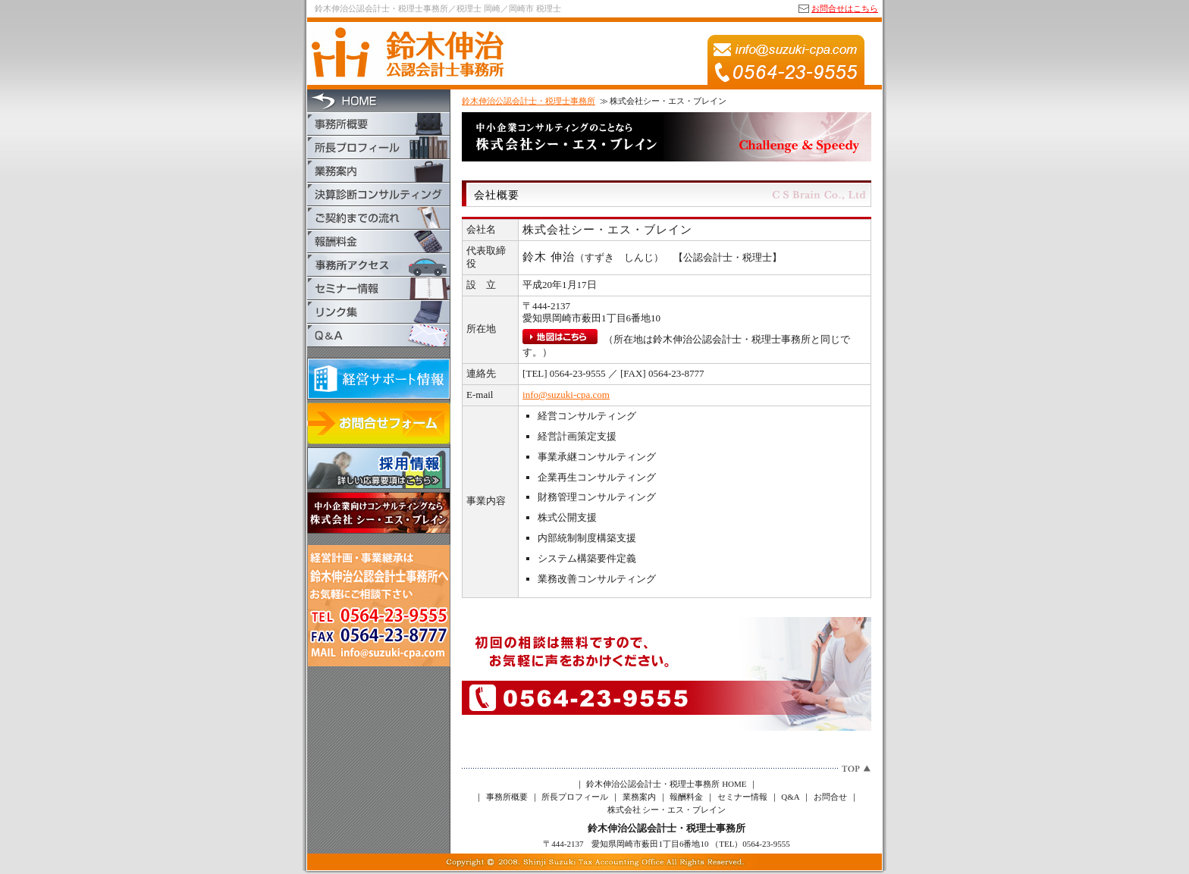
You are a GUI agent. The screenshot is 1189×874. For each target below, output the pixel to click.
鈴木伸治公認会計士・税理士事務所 (528, 100)
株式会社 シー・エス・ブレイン (666, 809)
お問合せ (830, 796)
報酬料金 (686, 796)
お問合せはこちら (844, 8)
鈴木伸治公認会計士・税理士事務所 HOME (666, 783)
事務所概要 (507, 796)
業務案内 (639, 796)
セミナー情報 (742, 796)
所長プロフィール (574, 796)
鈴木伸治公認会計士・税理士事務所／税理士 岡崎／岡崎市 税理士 (438, 8)
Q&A (790, 796)
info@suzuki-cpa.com (566, 394)
